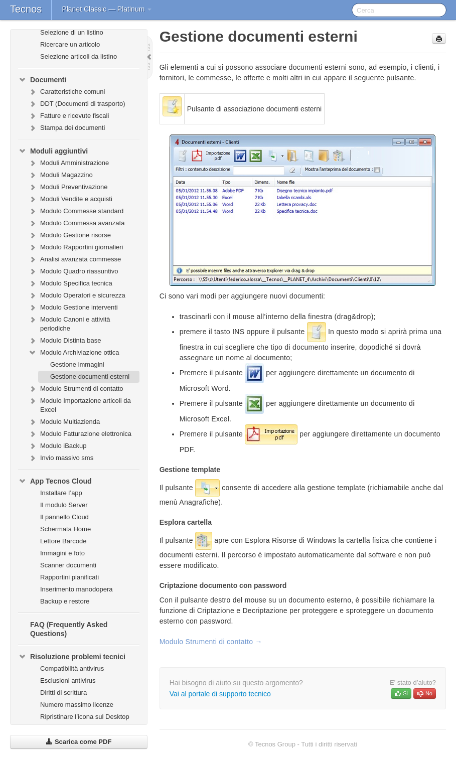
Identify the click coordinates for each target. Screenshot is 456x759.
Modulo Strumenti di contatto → (211, 642)
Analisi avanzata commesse (74, 259)
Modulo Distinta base (64, 341)
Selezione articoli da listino (78, 56)
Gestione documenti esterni (89, 376)
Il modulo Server (64, 505)
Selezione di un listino (71, 32)
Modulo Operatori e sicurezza (76, 295)
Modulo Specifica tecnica (70, 283)
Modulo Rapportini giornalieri (75, 247)
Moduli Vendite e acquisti (70, 199)
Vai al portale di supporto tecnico (220, 694)
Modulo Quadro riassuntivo (73, 271)
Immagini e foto (62, 553)
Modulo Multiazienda (64, 422)
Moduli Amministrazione (68, 163)
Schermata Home (65, 529)
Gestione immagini (77, 364)
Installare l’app (61, 493)
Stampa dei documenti (66, 128)
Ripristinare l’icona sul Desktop (84, 716)
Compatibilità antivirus (72, 668)
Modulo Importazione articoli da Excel (79, 404)
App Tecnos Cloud (55, 481)
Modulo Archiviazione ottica (73, 353)
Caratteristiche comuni (66, 92)
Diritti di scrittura (63, 692)
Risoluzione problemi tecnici (71, 657)
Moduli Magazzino (60, 175)
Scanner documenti (68, 565)
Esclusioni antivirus (68, 680)
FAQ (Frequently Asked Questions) (68, 629)
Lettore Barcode (63, 541)
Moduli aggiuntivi (53, 151)
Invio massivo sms (60, 458)
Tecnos (26, 9)
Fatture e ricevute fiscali (68, 116)
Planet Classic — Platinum (106, 9)
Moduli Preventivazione (67, 187)
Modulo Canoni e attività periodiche (69, 323)
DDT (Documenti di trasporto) (76, 104)
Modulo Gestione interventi (73, 307)
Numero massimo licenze (76, 704)
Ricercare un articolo (70, 44)
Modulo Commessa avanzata (76, 223)
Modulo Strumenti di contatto (75, 389)
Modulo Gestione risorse (69, 235)
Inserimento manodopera (76, 589)
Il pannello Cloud (64, 517)
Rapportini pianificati (69, 577)
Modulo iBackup (57, 446)
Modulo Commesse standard (75, 211)
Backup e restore (64, 601)
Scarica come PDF (78, 741)
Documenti (42, 80)
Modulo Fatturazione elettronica (79, 434)
